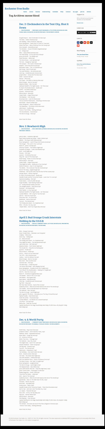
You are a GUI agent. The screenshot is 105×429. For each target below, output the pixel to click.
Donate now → (80, 23)
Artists (89, 11)
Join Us (82, 11)
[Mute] (90, 32)
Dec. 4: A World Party (31, 319)
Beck (33, 129)
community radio (42, 223)
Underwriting (46, 11)
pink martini (65, 223)
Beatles (34, 223)
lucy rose (50, 223)
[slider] (85, 32)
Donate (38, 11)
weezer (57, 32)
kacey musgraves (44, 30)
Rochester (30, 32)
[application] (86, 32)
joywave (44, 129)
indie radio (35, 30)
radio (25, 32)
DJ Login (75, 11)
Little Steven (53, 30)
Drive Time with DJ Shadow (84, 64)
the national (42, 225)
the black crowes (44, 324)
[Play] (79, 32)
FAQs (61, 11)
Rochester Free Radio (17, 8)
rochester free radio (40, 32)
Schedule (55, 11)
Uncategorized (25, 30)
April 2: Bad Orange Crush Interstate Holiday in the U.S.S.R (40, 219)
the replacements (54, 324)
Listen (31, 11)
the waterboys (50, 32)
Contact (68, 11)
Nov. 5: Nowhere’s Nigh (32, 126)
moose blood (61, 30)
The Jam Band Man (82, 54)
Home (25, 11)
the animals (35, 324)
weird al (28, 130)
